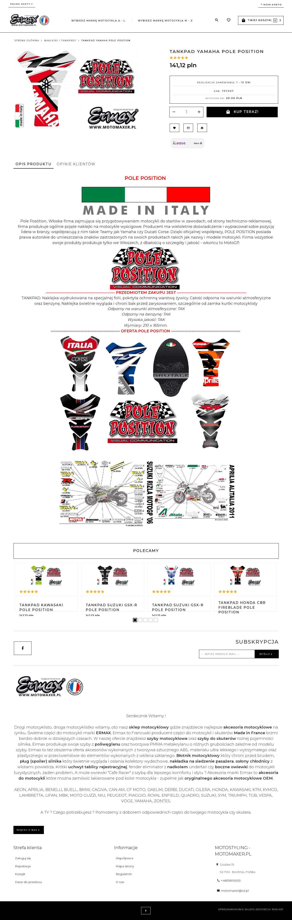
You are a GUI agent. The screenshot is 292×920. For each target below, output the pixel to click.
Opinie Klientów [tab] (76, 164)
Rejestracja (23, 866)
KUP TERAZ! (242, 112)
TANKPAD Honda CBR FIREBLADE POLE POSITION (242, 607)
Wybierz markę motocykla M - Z (165, 20)
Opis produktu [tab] (33, 164)
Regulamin (124, 874)
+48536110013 (229, 880)
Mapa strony (125, 866)
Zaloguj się (23, 858)
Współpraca (124, 858)
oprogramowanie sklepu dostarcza (244, 909)
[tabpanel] (146, 355)
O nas (120, 882)
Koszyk (20, 874)
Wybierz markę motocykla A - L (98, 20)
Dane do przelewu (28, 882)
